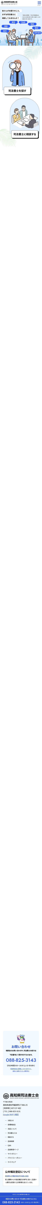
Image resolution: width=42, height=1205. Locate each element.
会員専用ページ (13, 1149)
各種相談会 (12, 1124)
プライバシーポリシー (15, 1158)
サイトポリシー (12, 1154)
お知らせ (11, 1120)
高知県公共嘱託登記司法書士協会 (17, 1176)
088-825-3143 (21, 1060)
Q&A (9, 1145)
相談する (11, 1137)
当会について (12, 1129)
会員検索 (11, 1141)
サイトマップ (12, 1162)
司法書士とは (12, 1133)
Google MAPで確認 (11, 1114)
